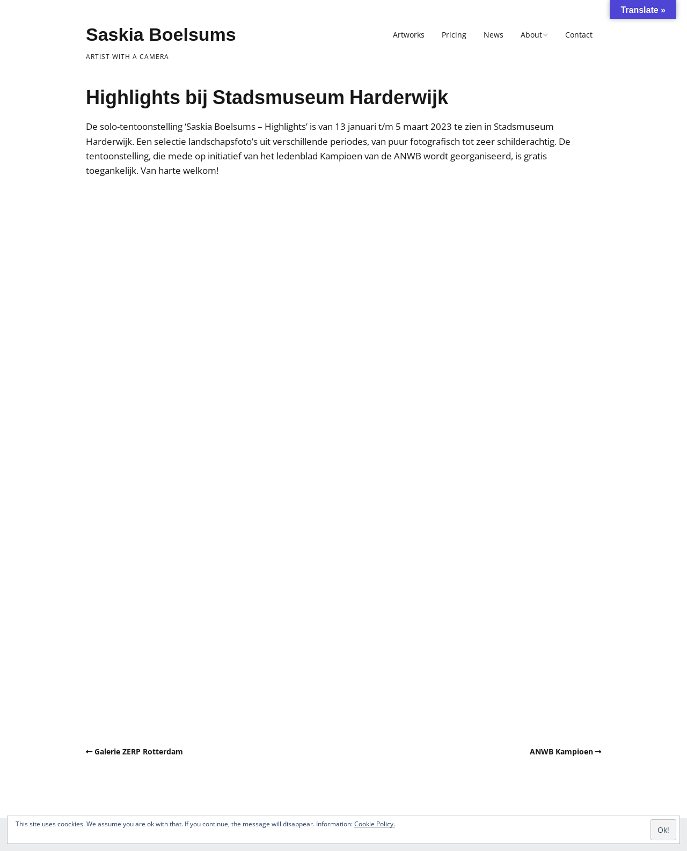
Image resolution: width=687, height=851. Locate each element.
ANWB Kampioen (561, 751)
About (531, 35)
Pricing (454, 35)
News (493, 35)
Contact (579, 35)
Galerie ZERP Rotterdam (138, 751)
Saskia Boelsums (161, 34)
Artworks (409, 35)
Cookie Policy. (374, 823)
